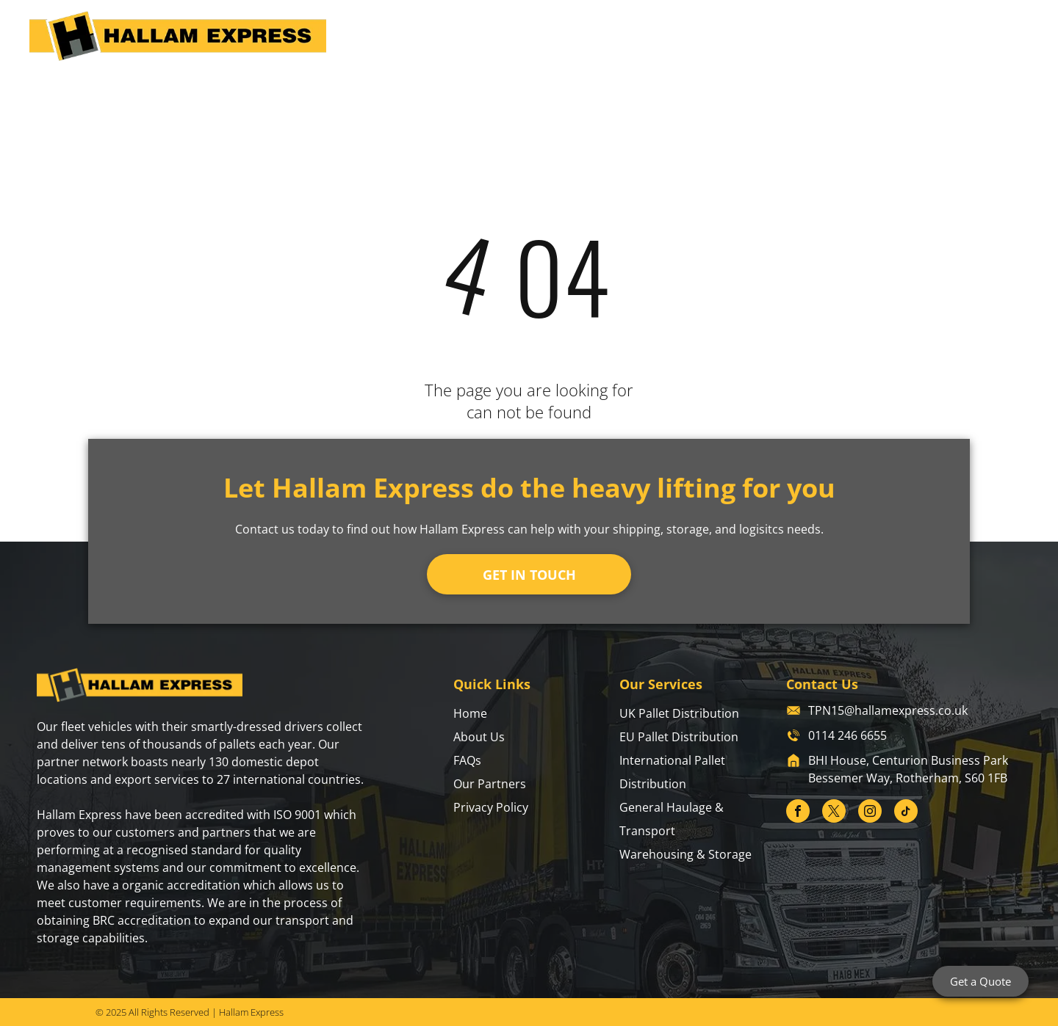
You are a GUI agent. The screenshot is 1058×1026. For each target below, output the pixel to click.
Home (470, 713)
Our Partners (489, 784)
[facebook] (798, 812)
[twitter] (834, 812)
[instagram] (870, 812)
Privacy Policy (490, 807)
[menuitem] (491, 39)
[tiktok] (906, 812)
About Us (479, 737)
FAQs (467, 760)
